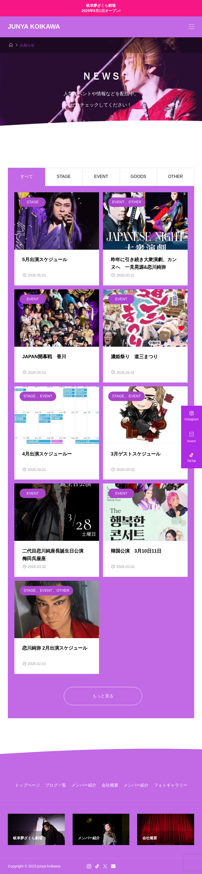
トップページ (27, 785)
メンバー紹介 (83, 785)
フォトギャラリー (170, 785)
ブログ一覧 (55, 785)
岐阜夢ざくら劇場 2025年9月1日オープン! (101, 8)
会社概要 (110, 785)
